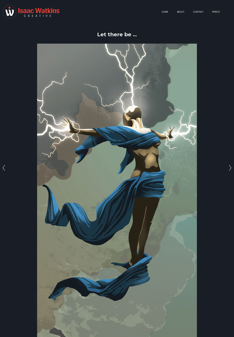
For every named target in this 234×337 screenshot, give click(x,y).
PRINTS (216, 12)
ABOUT (180, 12)
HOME (165, 12)
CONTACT (198, 12)
